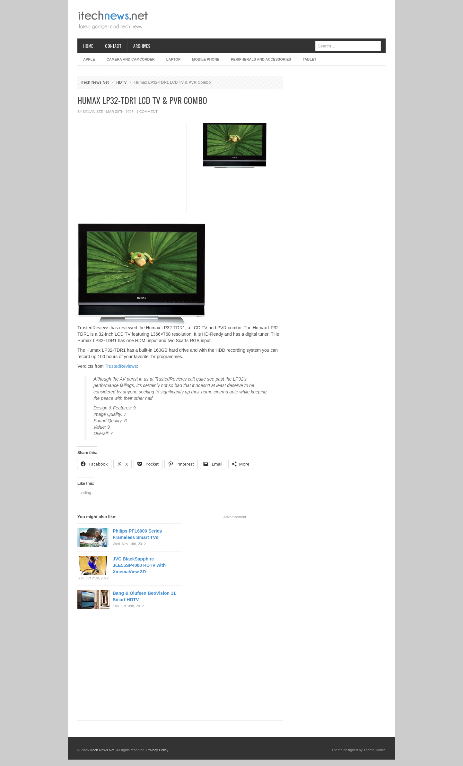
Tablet (310, 59)
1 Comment (147, 112)
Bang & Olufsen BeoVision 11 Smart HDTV (144, 596)
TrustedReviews (121, 366)
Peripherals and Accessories (261, 59)
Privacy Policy (157, 750)
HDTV (121, 82)
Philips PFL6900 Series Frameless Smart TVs (137, 534)
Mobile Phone (205, 59)
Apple (89, 59)
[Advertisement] (269, 19)
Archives (141, 45)
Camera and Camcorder (131, 59)
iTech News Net (95, 82)
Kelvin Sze (93, 112)
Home (88, 45)
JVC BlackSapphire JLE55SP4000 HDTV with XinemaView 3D (139, 565)
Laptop (173, 59)
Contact (113, 45)
